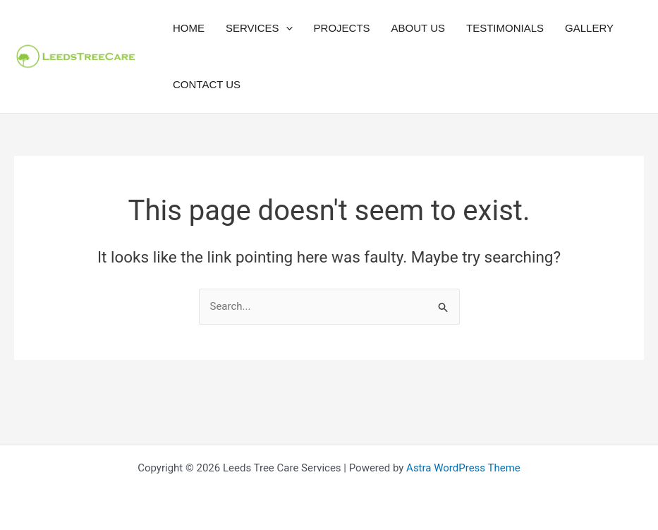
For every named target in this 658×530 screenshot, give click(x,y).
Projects (342, 28)
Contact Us (206, 84)
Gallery (589, 28)
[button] (286, 28)
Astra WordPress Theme (463, 468)
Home (189, 28)
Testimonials (505, 28)
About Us (418, 28)
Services (259, 28)
